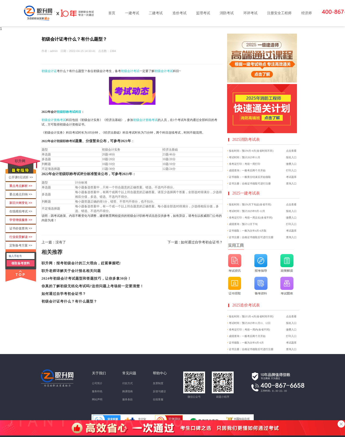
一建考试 (132, 13)
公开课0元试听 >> (21, 177)
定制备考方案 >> (20, 245)
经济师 (306, 13)
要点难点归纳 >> (20, 194)
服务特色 (97, 391)
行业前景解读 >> (20, 237)
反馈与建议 (159, 391)
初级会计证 (49, 71)
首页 (111, 13)
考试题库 (291, 177)
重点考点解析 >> (20, 186)
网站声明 (97, 399)
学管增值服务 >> (20, 220)
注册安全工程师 (279, 13)
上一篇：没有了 (53, 242)
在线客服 (158, 399)
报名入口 (291, 157)
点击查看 (291, 150)
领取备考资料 (20, 263)
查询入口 (291, 183)
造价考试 (179, 13)
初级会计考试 (130, 71)
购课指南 (127, 391)
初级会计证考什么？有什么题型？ (69, 301)
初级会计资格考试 (53, 120)
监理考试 (203, 13)
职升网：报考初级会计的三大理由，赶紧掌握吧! (81, 263)
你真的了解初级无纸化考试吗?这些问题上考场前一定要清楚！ (92, 286)
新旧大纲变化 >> (20, 203)
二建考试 (156, 13)
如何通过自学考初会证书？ (63, 294)
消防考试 (227, 13)
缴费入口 (291, 163)
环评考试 (250, 13)
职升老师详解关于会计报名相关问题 (71, 271)
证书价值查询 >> (20, 228)
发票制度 (158, 383)
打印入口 (291, 170)
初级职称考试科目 (69, 112)
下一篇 (195, 242)
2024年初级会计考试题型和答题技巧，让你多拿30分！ (86, 278)
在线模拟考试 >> (20, 211)
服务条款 (127, 399)
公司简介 (97, 383)
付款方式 (127, 383)
